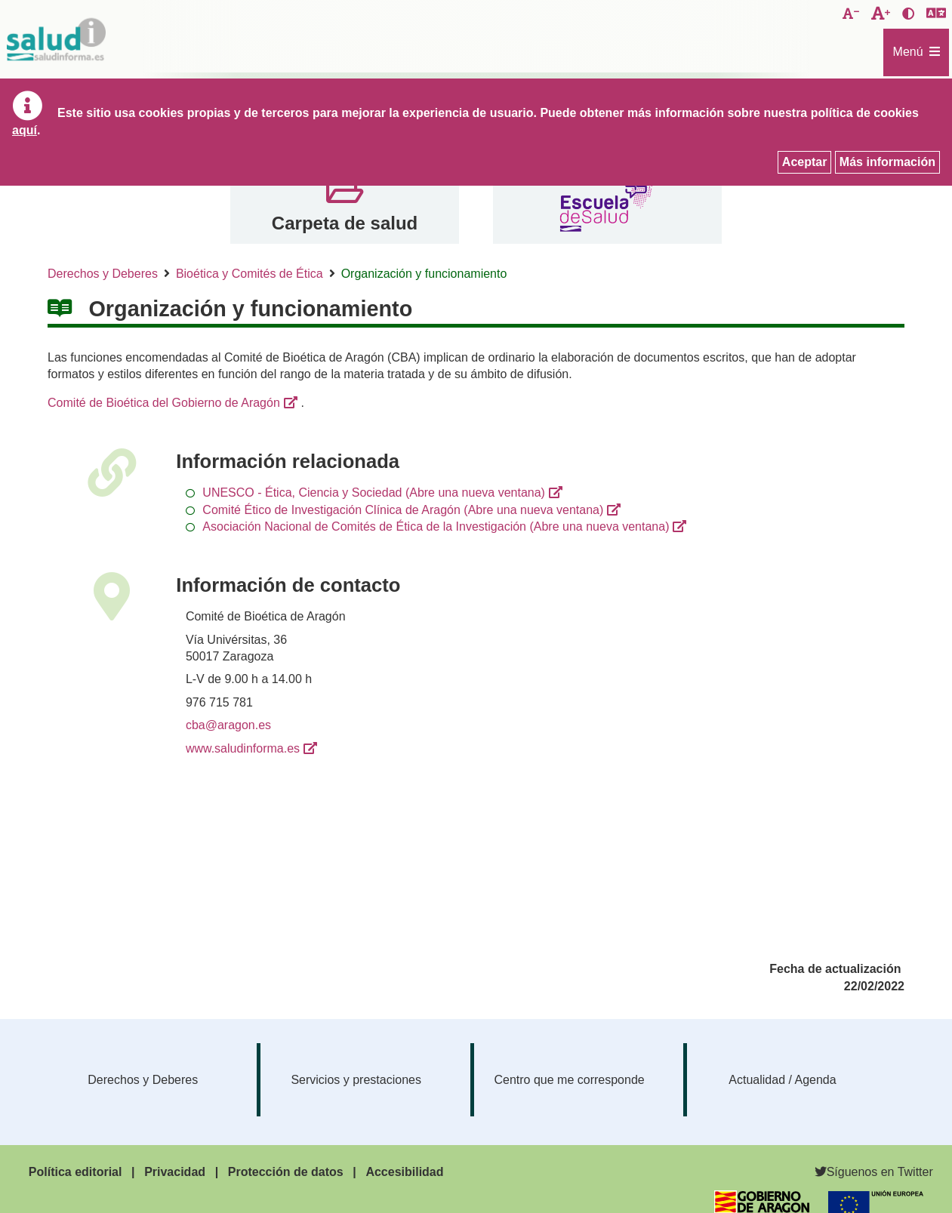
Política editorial (75, 1171)
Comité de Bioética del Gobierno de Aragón (164, 402)
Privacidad (174, 1171)
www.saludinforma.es (243, 748)
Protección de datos (286, 1171)
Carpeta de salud (344, 223)
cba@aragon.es (228, 725)
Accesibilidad (404, 1171)
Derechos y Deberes (103, 273)
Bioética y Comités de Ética (249, 273)
